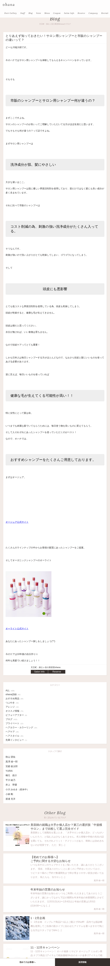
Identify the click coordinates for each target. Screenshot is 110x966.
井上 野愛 (11, 785)
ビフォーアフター (17, 715)
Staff (22, 13)
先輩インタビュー (17, 740)
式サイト (24, 522)
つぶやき (13, 702)
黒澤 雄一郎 (12, 761)
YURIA (9, 771)
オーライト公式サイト (17, 628)
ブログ (12, 719)
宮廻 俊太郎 (12, 766)
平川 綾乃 (10, 780)
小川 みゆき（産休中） (17, 789)
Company (93, 13)
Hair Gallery (10, 13)
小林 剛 (9, 794)
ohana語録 (13, 694)
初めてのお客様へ (27, 962)
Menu (47, 13)
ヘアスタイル (15, 736)
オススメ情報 (15, 711)
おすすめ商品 (15, 698)
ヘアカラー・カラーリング (22, 727)
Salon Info (69, 13)
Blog (31, 13)
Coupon (57, 13)
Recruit (104, 13)
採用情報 (82, 962)
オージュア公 (12, 522)
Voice (38, 13)
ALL (11, 690)
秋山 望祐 (10, 757)
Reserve (81, 13)
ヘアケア (13, 731)
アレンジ (13, 707)
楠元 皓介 (11, 775)
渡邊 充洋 (10, 799)
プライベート (15, 723)
